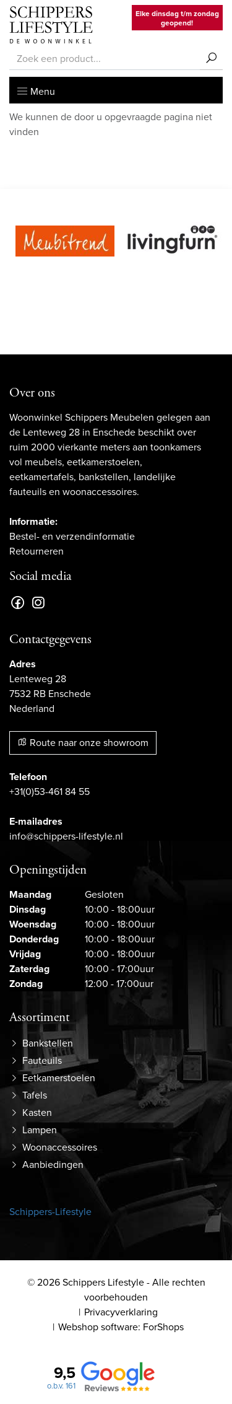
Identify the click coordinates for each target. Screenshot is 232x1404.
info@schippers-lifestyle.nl (66, 836)
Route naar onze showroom (82, 742)
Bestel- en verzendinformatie (72, 536)
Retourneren (36, 551)
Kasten (37, 1112)
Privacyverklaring (121, 1312)
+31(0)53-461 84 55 (49, 791)
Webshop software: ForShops (121, 1327)
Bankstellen (47, 1043)
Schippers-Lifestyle (50, 1211)
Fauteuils (42, 1060)
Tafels (34, 1095)
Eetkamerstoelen (58, 1078)
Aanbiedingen (53, 1164)
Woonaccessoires (59, 1147)
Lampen (39, 1130)
